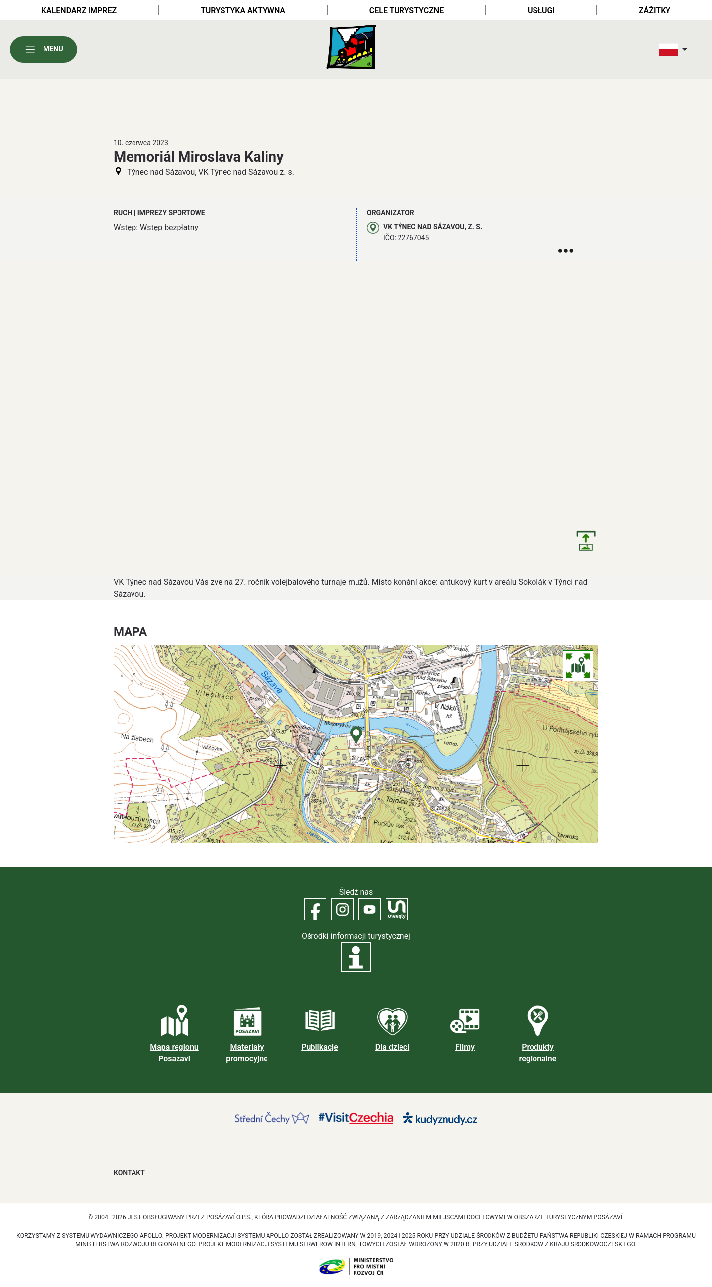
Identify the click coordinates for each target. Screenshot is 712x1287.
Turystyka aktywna (243, 10)
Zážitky (654, 10)
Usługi (541, 10)
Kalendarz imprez (79, 10)
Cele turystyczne (406, 10)
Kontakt (129, 1173)
